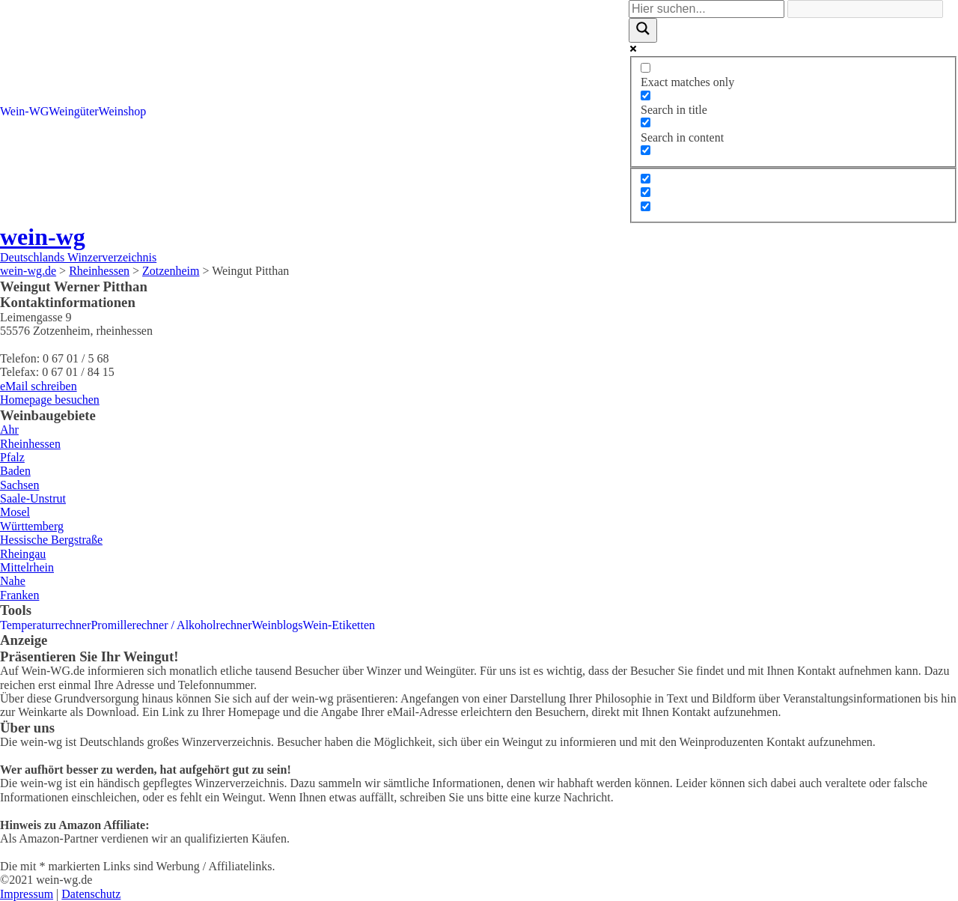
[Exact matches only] (645, 68)
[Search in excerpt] (645, 150)
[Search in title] (645, 95)
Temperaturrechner (45, 625)
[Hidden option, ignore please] (645, 178)
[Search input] (706, 9)
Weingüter (73, 111)
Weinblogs (277, 625)
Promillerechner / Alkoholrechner (171, 625)
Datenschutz (90, 894)
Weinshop (123, 111)
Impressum (26, 894)
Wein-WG (24, 111)
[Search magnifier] (643, 30)
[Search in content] (645, 122)
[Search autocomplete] (865, 9)
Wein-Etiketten (339, 625)
